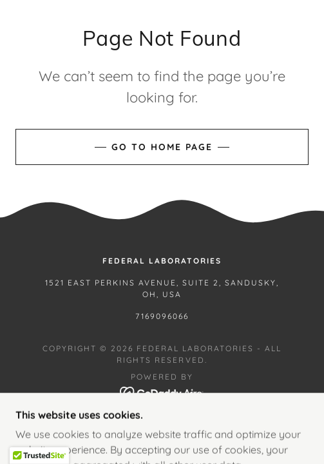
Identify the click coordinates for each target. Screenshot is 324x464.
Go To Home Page (162, 147)
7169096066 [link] (162, 316)
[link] (162, 391)
